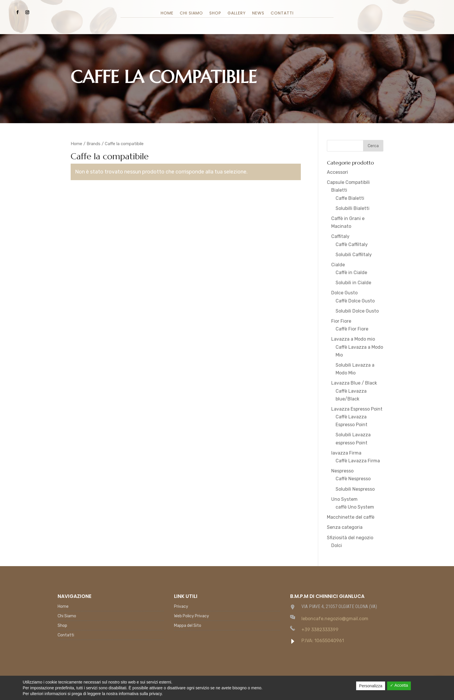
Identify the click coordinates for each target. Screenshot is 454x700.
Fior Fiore (341, 321)
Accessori (337, 172)
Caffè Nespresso (353, 478)
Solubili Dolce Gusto (357, 311)
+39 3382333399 (319, 629)
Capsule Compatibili (348, 182)
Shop (215, 13)
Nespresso (342, 471)
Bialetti (339, 190)
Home (167, 13)
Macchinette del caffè (350, 517)
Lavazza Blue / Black (354, 383)
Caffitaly (340, 236)
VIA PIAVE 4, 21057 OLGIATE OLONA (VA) (339, 606)
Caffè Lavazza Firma (358, 460)
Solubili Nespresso (355, 489)
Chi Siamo (191, 13)
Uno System (344, 499)
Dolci (336, 545)
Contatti (282, 13)
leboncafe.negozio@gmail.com (334, 618)
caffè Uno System (355, 507)
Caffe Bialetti (350, 198)
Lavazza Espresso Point (356, 409)
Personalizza (370, 686)
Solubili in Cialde (353, 282)
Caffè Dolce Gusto (355, 301)
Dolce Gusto (344, 292)
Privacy (181, 607)
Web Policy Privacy (191, 616)
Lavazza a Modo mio (353, 339)
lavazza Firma (346, 453)
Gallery (237, 13)
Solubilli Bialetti (352, 208)
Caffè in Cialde (351, 272)
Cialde (338, 264)
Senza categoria (345, 527)
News (258, 13)
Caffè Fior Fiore (352, 329)
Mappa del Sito (187, 626)
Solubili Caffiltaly (354, 254)
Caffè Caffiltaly (352, 244)
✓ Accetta (399, 685)
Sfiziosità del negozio (350, 537)
